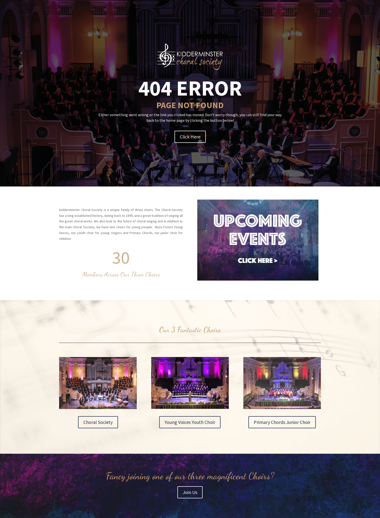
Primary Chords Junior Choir (282, 422)
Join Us (190, 492)
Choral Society (98, 422)
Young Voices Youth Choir (190, 422)
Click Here (190, 137)
